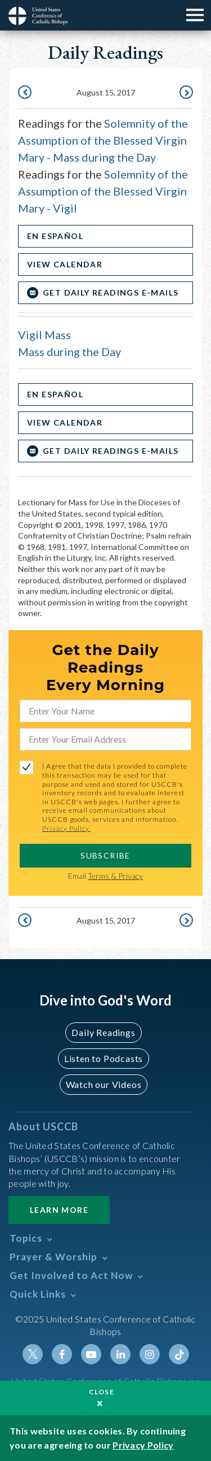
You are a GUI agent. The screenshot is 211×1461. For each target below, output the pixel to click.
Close (102, 1392)
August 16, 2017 (185, 93)
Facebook (62, 1354)
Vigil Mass (44, 334)
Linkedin (120, 1354)
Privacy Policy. (66, 828)
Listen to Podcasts (103, 1058)
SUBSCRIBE (105, 855)
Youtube (91, 1354)
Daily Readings (103, 1032)
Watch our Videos (104, 1084)
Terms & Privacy (115, 876)
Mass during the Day (69, 351)
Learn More (59, 1210)
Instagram (150, 1354)
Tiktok (179, 1354)
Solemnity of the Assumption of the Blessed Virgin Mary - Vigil (103, 191)
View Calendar (64, 264)
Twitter (33, 1354)
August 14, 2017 (26, 93)
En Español (55, 236)
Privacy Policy (143, 1445)
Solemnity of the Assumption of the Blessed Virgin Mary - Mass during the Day (103, 140)
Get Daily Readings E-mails (110, 292)
